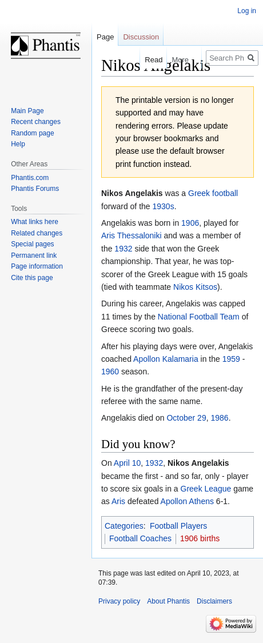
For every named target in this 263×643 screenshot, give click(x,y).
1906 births (200, 538)
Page (105, 37)
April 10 (127, 463)
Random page (32, 133)
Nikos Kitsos (195, 286)
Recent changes (36, 122)
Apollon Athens (187, 501)
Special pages (32, 244)
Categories (124, 525)
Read (148, 59)
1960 (110, 371)
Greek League (206, 488)
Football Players (178, 525)
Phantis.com (30, 178)
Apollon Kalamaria (165, 359)
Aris (108, 235)
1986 (219, 417)
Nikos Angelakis (198, 463)
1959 (231, 359)
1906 (190, 222)
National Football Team (199, 316)
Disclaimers (214, 601)
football (225, 193)
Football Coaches (140, 538)
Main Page (27, 111)
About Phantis (168, 601)
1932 (123, 248)
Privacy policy (119, 601)
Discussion (141, 37)
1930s (163, 206)
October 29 (186, 417)
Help (18, 144)
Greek (199, 193)
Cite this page (32, 278)
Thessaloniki (139, 235)
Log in (246, 11)
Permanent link (34, 255)
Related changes (36, 233)
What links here (34, 222)
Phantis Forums (35, 189)
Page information (37, 266)
